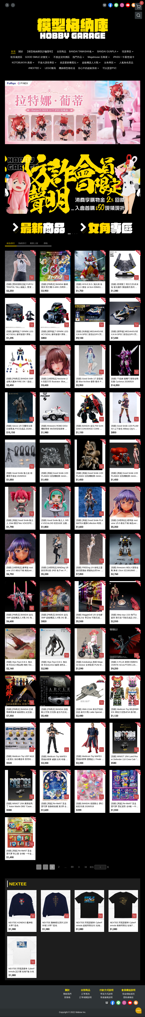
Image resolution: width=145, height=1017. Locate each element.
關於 (67, 990)
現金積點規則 (128, 994)
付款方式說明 (106, 990)
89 (72, 867)
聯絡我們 (67, 994)
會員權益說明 (128, 990)
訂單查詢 (85, 994)
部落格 (67, 997)
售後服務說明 (106, 997)
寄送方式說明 (106, 994)
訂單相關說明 (85, 997)
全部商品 (85, 990)
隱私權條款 (128, 997)
